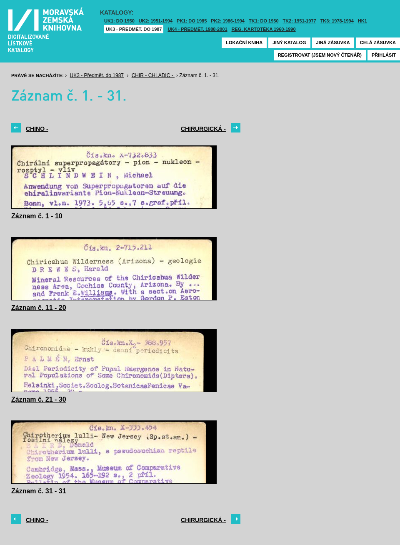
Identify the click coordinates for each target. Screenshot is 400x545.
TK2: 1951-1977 (299, 20)
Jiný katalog (289, 42)
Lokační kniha (244, 42)
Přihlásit (384, 55)
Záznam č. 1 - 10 (36, 216)
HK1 (362, 20)
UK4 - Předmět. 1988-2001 (197, 29)
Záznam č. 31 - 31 (38, 491)
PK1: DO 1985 (192, 20)
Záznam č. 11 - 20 (38, 307)
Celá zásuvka (378, 42)
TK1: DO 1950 (264, 20)
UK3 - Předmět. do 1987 (134, 29)
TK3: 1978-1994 (337, 20)
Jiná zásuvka (333, 42)
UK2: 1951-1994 (155, 20)
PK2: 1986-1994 (228, 20)
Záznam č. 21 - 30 (38, 399)
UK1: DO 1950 (119, 20)
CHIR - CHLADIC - (153, 75)
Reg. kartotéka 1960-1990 (264, 29)
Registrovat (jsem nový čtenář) (320, 55)
